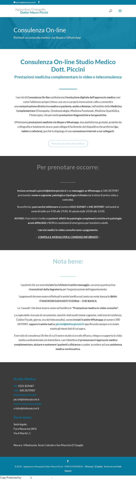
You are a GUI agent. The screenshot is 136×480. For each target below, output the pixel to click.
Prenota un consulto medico (68, 144)
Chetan (26, 477)
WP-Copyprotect (42, 477)
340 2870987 (96, 206)
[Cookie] (98, 466)
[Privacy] (89, 466)
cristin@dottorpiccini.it (26, 408)
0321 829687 (78, 206)
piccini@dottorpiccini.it (52, 190)
